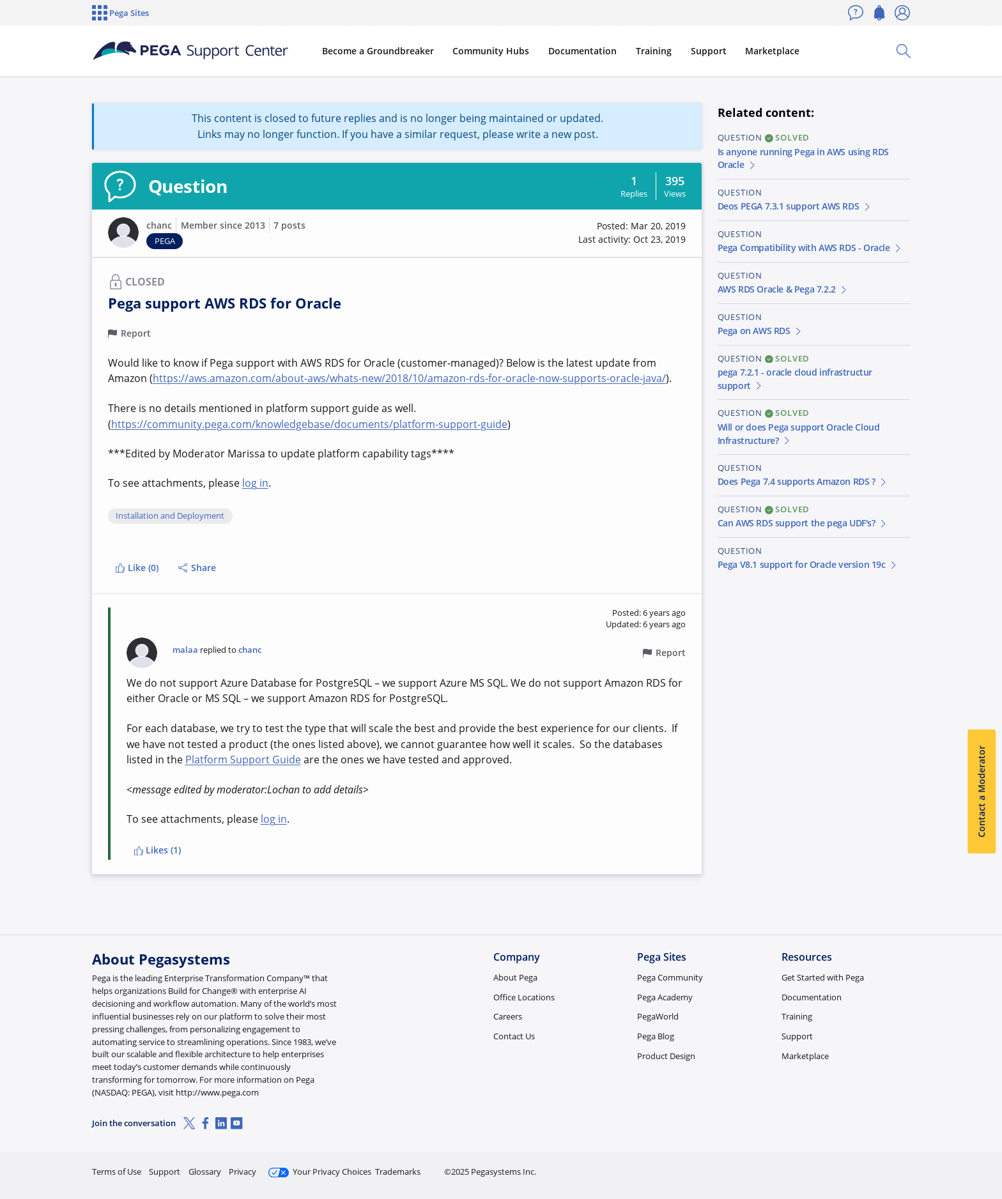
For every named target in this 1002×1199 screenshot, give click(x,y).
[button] (123, 232)
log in (255, 483)
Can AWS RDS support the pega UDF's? (803, 523)
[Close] (984, 1148)
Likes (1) (157, 850)
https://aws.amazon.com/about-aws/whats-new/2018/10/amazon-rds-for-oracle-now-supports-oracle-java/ (409, 378)
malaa (185, 650)
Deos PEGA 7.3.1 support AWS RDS (795, 206)
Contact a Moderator (981, 792)
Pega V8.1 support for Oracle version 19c (808, 564)
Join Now (810, 1166)
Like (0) (137, 567)
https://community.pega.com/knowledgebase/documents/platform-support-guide (309, 424)
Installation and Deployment (170, 516)
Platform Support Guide (243, 759)
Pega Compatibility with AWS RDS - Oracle (810, 247)
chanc (159, 225)
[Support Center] (190, 51)
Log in (880, 1166)
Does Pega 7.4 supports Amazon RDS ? (803, 481)
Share (197, 567)
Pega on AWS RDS (760, 331)
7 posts (289, 225)
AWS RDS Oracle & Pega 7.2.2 (783, 289)
